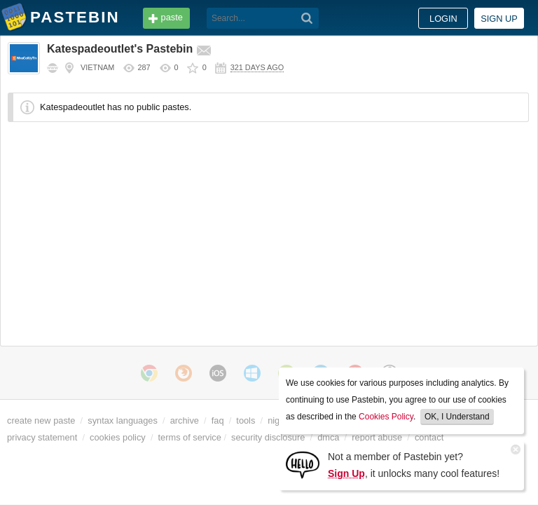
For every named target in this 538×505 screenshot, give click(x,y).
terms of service (189, 437)
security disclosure (268, 437)
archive (184, 420)
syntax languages (123, 420)
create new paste (41, 420)
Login (443, 18)
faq (218, 420)
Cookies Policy (386, 417)
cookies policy (118, 437)
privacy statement (42, 437)
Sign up (499, 18)
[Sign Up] (302, 464)
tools (245, 420)
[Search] (307, 18)
